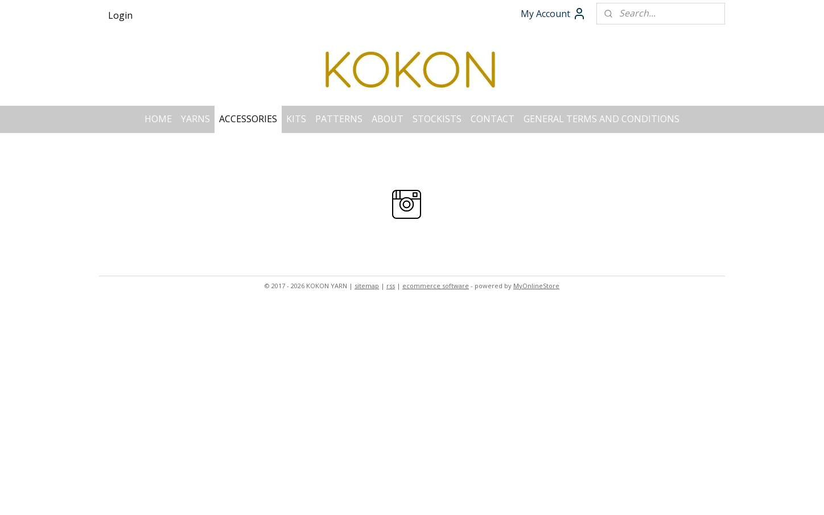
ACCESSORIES (248, 119)
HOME (158, 119)
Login (120, 15)
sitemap (367, 285)
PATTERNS (338, 119)
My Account (553, 13)
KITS (296, 119)
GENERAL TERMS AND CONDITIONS (601, 119)
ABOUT (387, 119)
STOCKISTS (437, 119)
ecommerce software (435, 285)
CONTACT (492, 119)
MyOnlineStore (536, 285)
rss (390, 285)
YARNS (195, 119)
